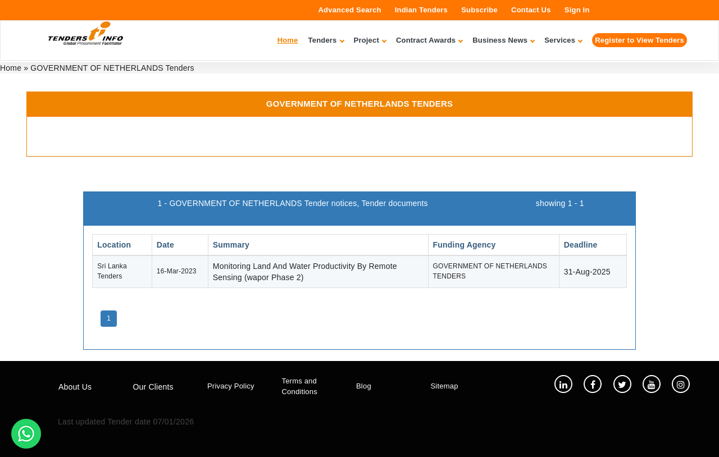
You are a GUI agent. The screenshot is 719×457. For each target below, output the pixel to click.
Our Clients (153, 386)
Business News (503, 40)
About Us (75, 386)
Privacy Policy (230, 386)
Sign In (577, 10)
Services (563, 40)
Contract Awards (429, 40)
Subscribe (479, 10)
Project (370, 40)
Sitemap (444, 386)
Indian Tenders (421, 10)
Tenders (326, 40)
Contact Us (531, 10)
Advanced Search (349, 10)
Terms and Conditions (299, 386)
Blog (363, 386)
